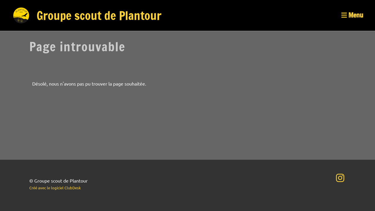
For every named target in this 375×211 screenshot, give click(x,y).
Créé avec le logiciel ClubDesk (55, 187)
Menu (352, 15)
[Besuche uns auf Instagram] (340, 177)
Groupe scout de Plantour (99, 15)
